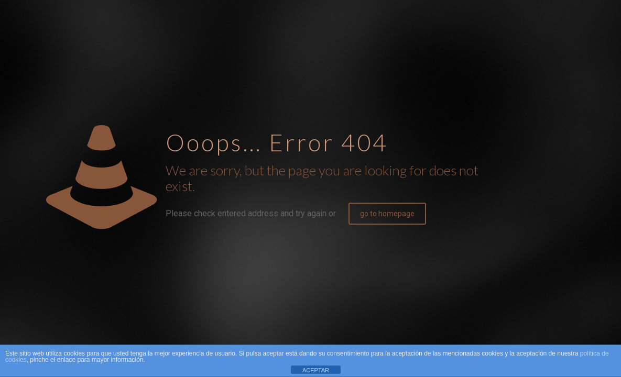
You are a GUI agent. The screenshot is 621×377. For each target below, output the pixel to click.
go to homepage (387, 213)
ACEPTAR (315, 370)
